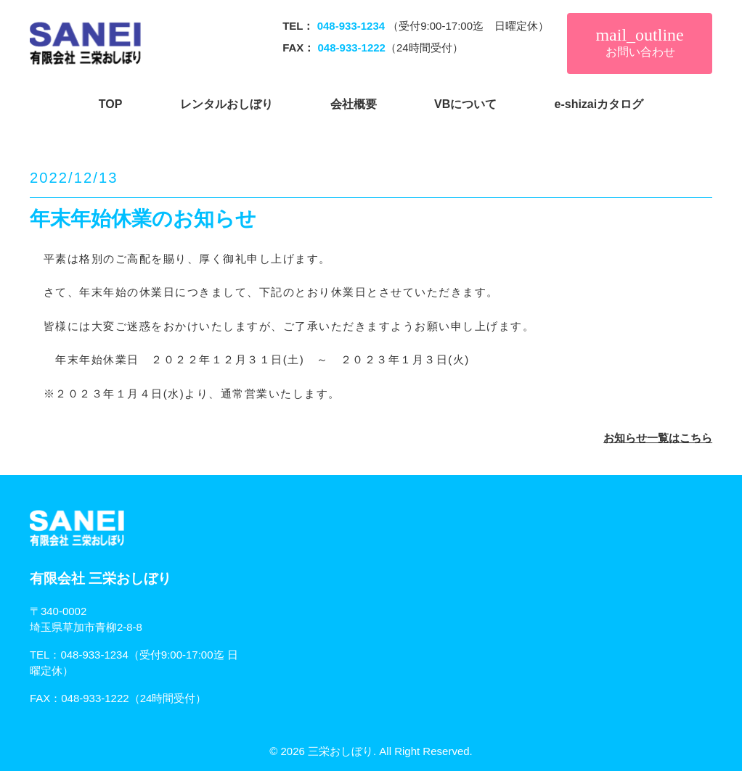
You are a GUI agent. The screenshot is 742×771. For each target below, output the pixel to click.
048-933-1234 (94, 654)
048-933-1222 (95, 698)
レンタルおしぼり (226, 104)
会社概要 (353, 104)
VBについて (465, 104)
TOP (111, 104)
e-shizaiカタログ (599, 104)
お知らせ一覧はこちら (657, 438)
